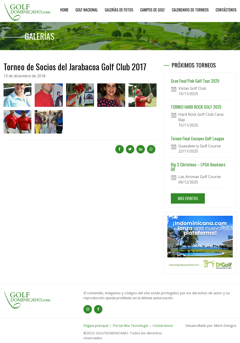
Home (64, 9)
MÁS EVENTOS (188, 198)
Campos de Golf (152, 9)
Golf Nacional (86, 9)
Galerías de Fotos (119, 9)
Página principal (95, 325)
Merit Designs (225, 325)
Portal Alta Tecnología (130, 325)
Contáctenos (226, 9)
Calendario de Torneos (190, 9)
